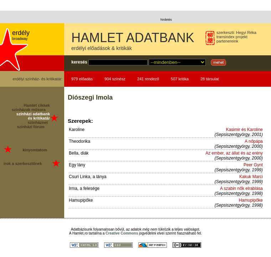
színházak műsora (29, 109)
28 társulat (209, 79)
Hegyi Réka (246, 32)
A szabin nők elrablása (241, 188)
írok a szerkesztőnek (23, 163)
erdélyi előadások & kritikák (101, 48)
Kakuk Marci (251, 176)
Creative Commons (122, 233)
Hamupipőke (251, 200)
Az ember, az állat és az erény (234, 153)
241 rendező (148, 79)
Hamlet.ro (80, 233)
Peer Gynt (253, 164)
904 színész (115, 79)
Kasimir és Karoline (244, 129)
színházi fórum (31, 127)
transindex (225, 37)
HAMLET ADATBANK (132, 37)
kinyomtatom (34, 150)
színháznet (38, 122)
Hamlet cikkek (37, 105)
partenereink (227, 41)
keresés (79, 62)
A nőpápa (254, 141)
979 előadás (82, 79)
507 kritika (180, 79)
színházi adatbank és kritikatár (33, 116)
